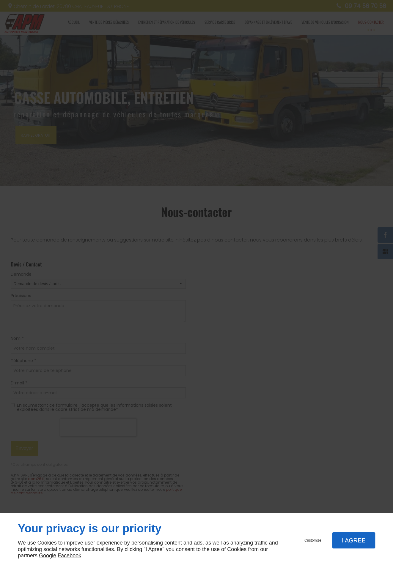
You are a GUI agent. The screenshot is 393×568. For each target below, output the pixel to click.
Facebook (69, 555)
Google (47, 555)
